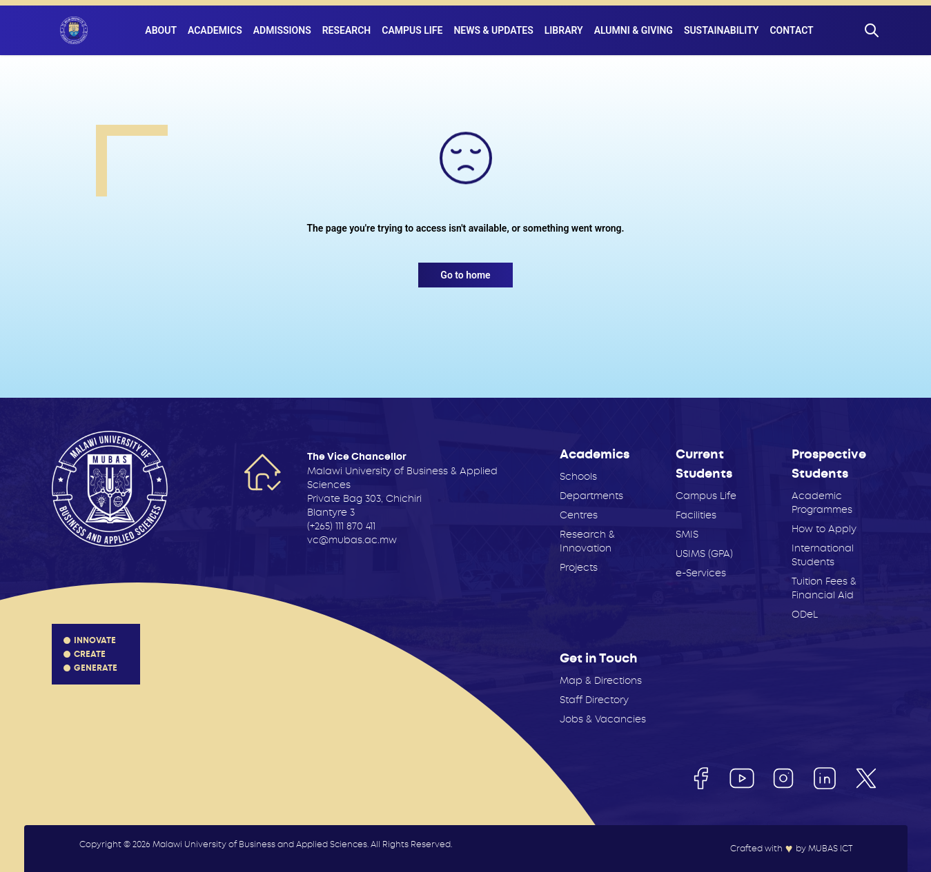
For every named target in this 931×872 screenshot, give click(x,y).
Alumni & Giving (633, 30)
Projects (579, 567)
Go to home (465, 275)
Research (346, 30)
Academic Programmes (822, 502)
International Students (823, 555)
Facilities (696, 515)
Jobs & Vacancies (603, 719)
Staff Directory (594, 699)
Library (564, 30)
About (161, 30)
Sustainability (721, 30)
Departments (591, 495)
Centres (579, 515)
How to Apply (824, 529)
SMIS (687, 534)
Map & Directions (601, 680)
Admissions (282, 30)
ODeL (805, 614)
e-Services (701, 573)
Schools (578, 476)
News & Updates (493, 30)
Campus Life (412, 30)
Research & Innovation (587, 541)
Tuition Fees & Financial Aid (824, 588)
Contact (791, 30)
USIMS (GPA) (704, 553)
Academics (215, 30)
